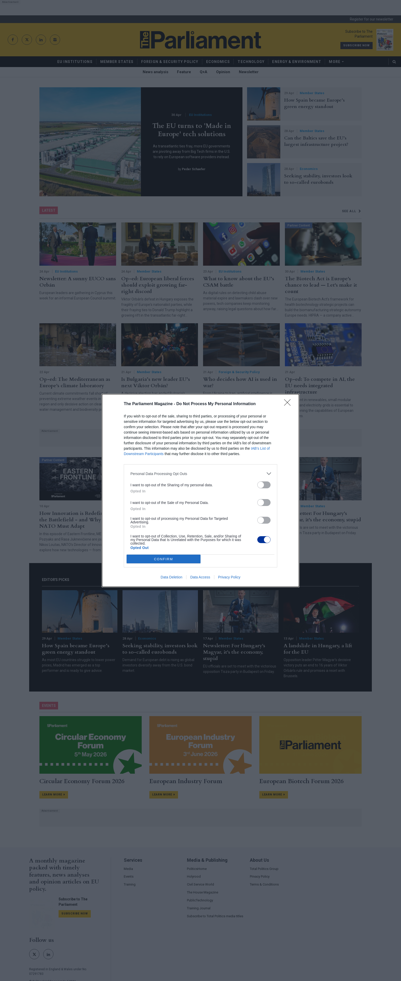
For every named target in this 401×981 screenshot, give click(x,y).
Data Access (200, 577)
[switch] (264, 484)
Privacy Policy (229, 577)
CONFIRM (163, 559)
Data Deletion (171, 577)
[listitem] (200, 473)
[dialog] (200, 490)
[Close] (289, 404)
